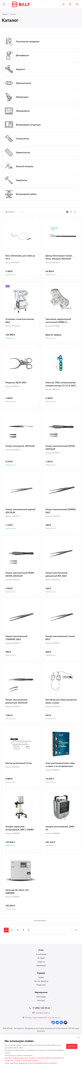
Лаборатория (22, 97)
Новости (41, 961)
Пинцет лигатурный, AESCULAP (20, 446)
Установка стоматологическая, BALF (20, 320)
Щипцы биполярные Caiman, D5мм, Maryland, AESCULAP (59, 257)
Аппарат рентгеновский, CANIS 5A (60, 828)
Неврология (21, 180)
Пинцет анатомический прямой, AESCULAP (20, 511)
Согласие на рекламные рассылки (26, 1060)
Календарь (41, 996)
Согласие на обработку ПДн (39, 1058)
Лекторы (41, 1000)
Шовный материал (24, 166)
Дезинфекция (22, 55)
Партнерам (41, 965)
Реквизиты (41, 985)
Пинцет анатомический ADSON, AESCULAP (60, 447)
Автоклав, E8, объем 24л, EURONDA (17, 891)
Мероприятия (41, 992)
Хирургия (20, 69)
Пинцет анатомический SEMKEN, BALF (61, 511)
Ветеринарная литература (28, 124)
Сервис (41, 977)
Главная (4, 14)
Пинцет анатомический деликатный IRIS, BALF (56, 574)
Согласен (71, 1046)
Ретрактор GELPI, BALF (16, 382)
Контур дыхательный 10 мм (19, 763)
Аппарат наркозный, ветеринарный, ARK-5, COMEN (20, 828)
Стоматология (22, 138)
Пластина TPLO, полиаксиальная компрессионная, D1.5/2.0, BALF (61, 384)
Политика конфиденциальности (16, 1058)
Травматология (23, 152)
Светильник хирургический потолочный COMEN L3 (58, 320)
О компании (41, 954)
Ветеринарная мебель (26, 194)
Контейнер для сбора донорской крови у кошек (61, 701)
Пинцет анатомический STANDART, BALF (16, 638)
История (41, 958)
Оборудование (23, 110)
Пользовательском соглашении (45, 1063)
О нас (41, 950)
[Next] (75, 930)
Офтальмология (23, 83)
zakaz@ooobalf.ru (42, 1013)
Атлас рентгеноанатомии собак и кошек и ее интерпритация (60, 764)
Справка (41, 973)
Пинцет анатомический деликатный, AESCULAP (16, 701)
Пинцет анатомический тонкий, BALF (60, 638)
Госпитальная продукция (27, 41)
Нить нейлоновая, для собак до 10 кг (20, 257)
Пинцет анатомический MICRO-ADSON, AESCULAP (20, 574)
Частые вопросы (41, 981)
